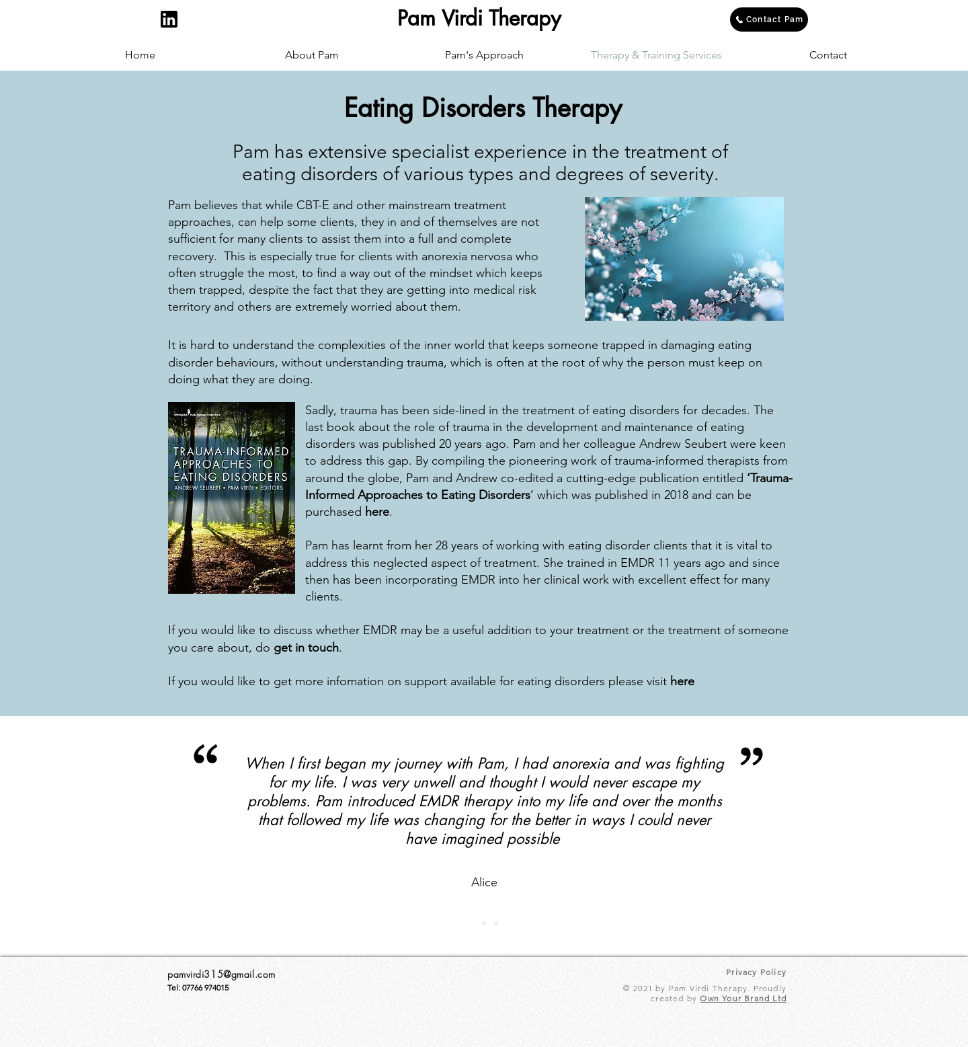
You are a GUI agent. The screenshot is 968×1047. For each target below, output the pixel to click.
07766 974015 (205, 987)
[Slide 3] (496, 923)
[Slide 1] (472, 923)
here (377, 511)
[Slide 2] (484, 923)
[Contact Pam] (769, 19)
